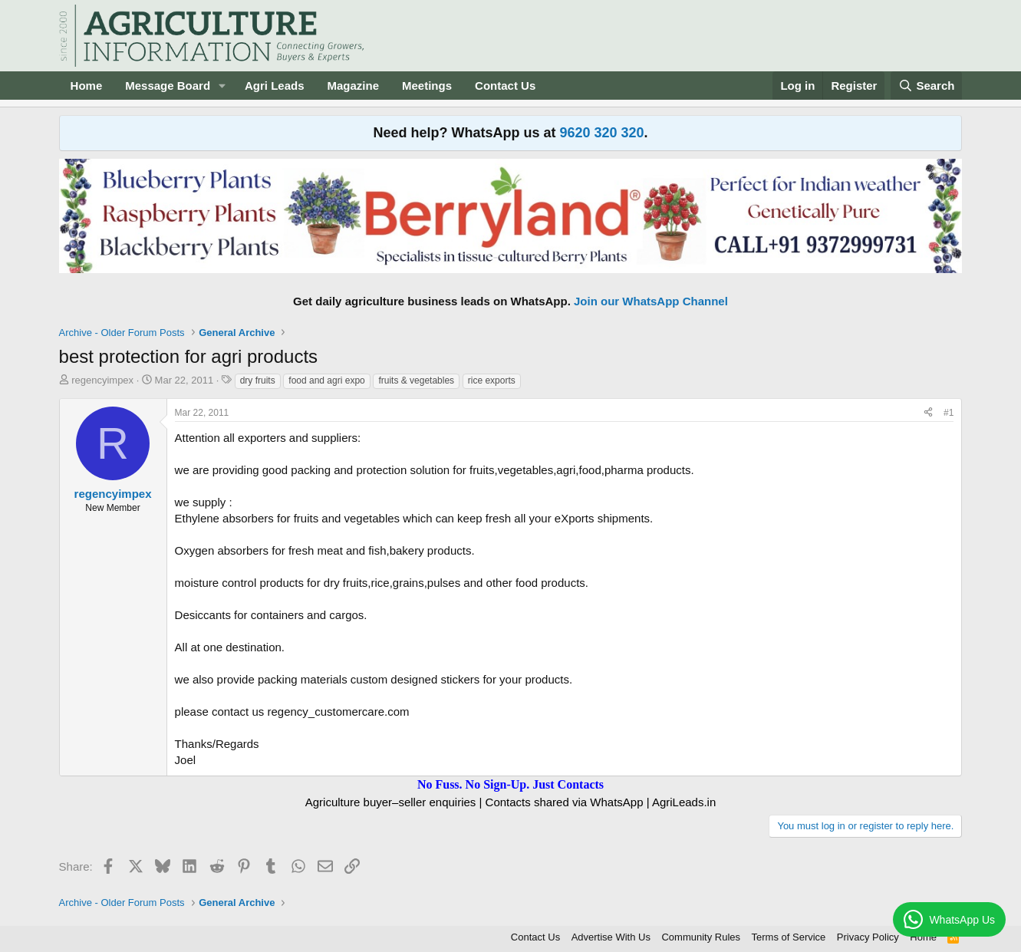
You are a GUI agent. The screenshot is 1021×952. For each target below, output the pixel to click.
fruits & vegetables (416, 380)
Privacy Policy (868, 937)
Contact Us (505, 85)
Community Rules (700, 937)
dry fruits (257, 380)
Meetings (427, 85)
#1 (948, 412)
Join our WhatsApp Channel (651, 301)
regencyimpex (102, 380)
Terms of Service (789, 937)
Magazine (354, 85)
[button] (222, 85)
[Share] (928, 413)
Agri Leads (275, 85)
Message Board (167, 85)
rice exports (491, 380)
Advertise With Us (610, 937)
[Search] (927, 85)
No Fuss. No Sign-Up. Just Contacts (510, 784)
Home (87, 85)
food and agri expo (326, 380)
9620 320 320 (601, 132)
